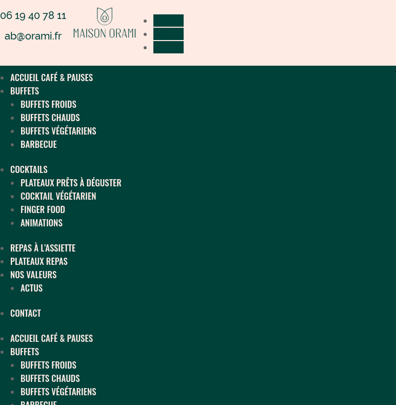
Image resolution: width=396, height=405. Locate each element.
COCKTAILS (29, 169)
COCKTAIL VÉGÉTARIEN (58, 195)
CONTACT (25, 312)
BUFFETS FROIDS (48, 104)
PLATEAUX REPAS (39, 261)
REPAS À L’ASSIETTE (42, 247)
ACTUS (32, 287)
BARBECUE (39, 144)
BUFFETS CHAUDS (50, 117)
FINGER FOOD (43, 209)
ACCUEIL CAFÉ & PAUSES (51, 77)
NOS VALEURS (33, 274)
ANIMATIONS (42, 222)
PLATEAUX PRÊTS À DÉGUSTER (71, 182)
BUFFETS (24, 90)
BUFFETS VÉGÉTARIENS (58, 130)
